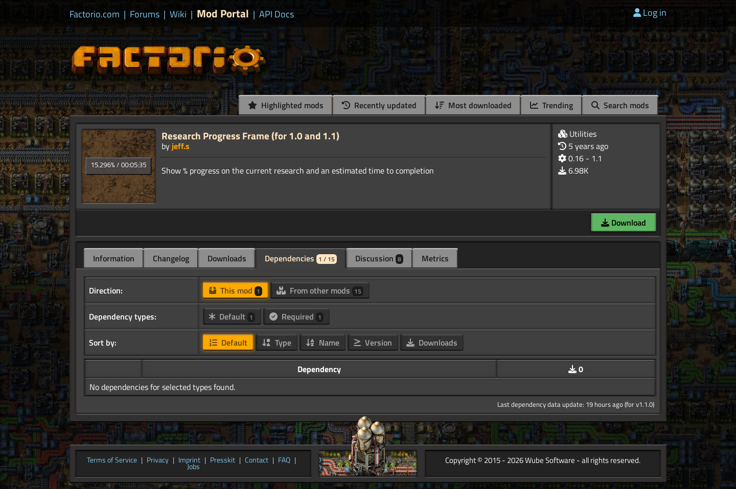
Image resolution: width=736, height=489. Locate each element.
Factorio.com (95, 14)
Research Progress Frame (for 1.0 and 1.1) (250, 135)
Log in (649, 12)
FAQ (284, 460)
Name (322, 342)
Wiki (178, 14)
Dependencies (301, 258)
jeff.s (181, 146)
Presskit (222, 460)
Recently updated (379, 105)
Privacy (158, 460)
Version (373, 342)
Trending (551, 105)
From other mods (320, 290)
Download (623, 222)
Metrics (435, 258)
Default (232, 316)
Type (276, 342)
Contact (256, 460)
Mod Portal (223, 13)
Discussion (379, 258)
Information (113, 258)
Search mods (620, 105)
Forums (144, 14)
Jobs (193, 467)
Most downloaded (473, 105)
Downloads (227, 258)
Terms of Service (112, 460)
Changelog (171, 258)
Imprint (189, 460)
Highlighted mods (286, 105)
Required (296, 316)
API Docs (276, 14)
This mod (235, 290)
